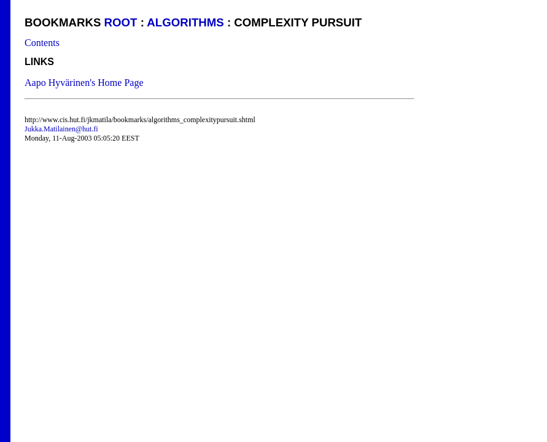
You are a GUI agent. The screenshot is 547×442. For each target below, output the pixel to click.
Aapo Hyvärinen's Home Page (84, 82)
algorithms (185, 22)
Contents (42, 42)
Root (121, 22)
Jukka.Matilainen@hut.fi (61, 129)
